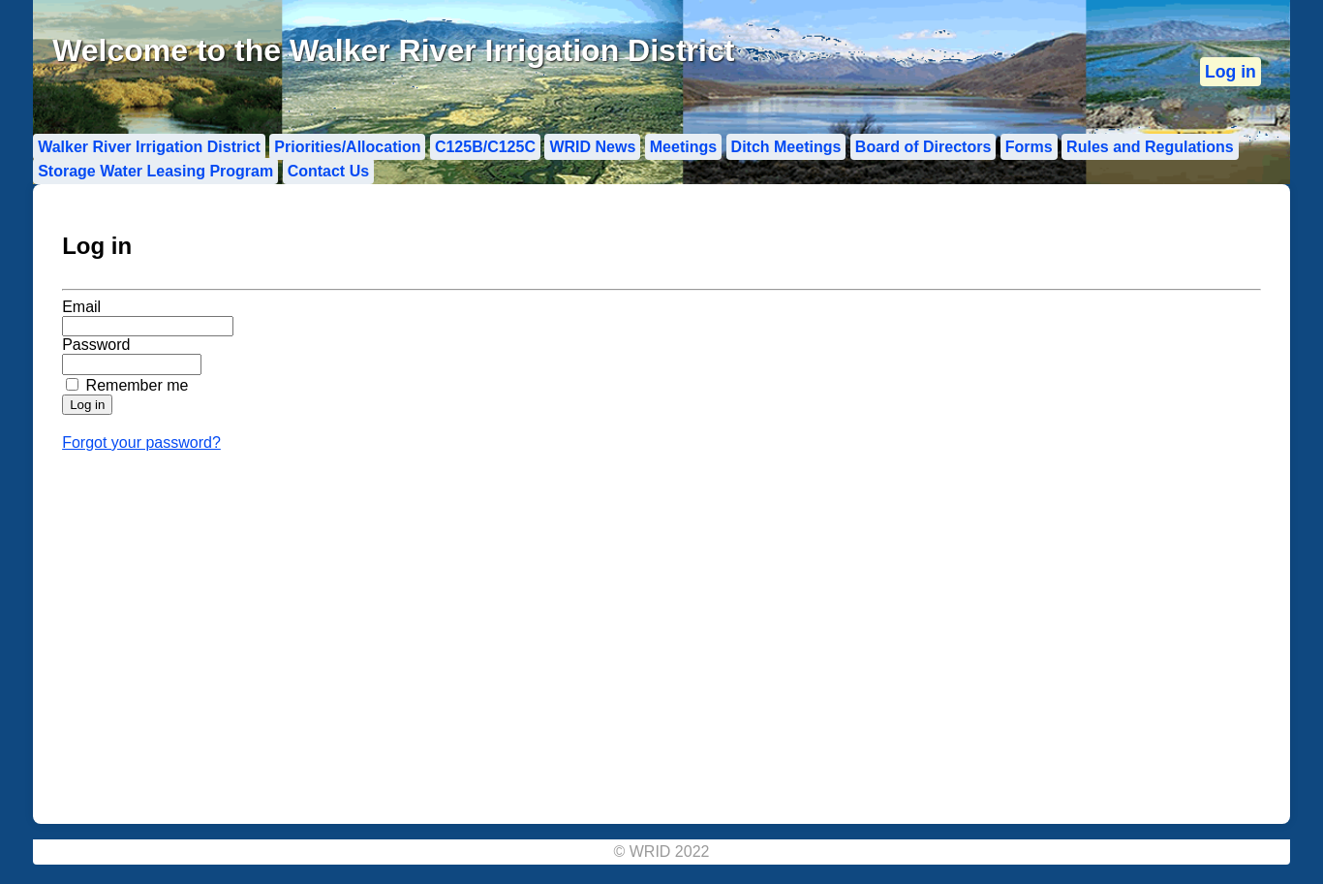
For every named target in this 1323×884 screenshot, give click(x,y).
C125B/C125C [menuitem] (485, 147)
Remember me (137, 385)
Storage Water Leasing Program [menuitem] (155, 171)
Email (81, 307)
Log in (1230, 71)
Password (96, 344)
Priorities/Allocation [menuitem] (347, 147)
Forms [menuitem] (1029, 147)
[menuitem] (1230, 71)
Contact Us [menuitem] (328, 171)
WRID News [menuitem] (592, 147)
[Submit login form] (87, 405)
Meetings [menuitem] (683, 147)
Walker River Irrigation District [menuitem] (149, 147)
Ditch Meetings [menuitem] (786, 147)
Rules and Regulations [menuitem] (1149, 147)
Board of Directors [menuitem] (923, 147)
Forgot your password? (141, 442)
